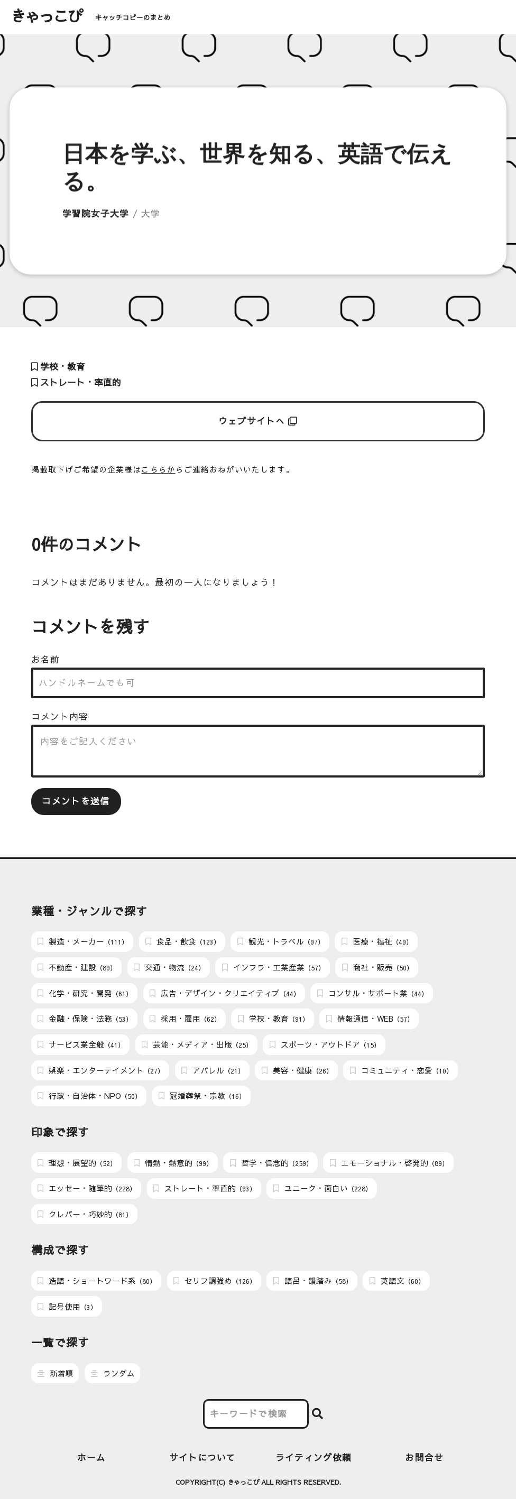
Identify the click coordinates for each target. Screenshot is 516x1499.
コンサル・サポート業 (372, 993)
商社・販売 (377, 967)
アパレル (212, 1070)
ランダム (113, 1373)
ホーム (91, 1457)
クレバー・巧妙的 (85, 1214)
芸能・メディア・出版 (197, 1044)
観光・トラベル (280, 941)
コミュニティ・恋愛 (401, 1070)
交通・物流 (169, 967)
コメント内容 (59, 716)
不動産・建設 (77, 967)
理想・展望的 (77, 1163)
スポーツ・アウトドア (325, 1044)
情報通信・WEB (369, 1018)
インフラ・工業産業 (273, 967)
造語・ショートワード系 (97, 1280)
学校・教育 (58, 366)
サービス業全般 (81, 1044)
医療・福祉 (377, 941)
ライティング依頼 (313, 1457)
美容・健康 (297, 1070)
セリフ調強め (214, 1280)
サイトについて (202, 1457)
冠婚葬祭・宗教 (202, 1095)
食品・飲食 (182, 941)
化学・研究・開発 (85, 993)
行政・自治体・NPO (89, 1095)
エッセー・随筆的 (87, 1188)
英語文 (397, 1280)
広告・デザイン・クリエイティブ (225, 993)
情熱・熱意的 (173, 1163)
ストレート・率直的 (76, 382)
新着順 (55, 1373)
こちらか (158, 469)
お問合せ (424, 1457)
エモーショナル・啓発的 (389, 1163)
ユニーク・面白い (322, 1188)
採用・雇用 (185, 1018)
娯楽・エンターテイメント (101, 1070)
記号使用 (67, 1306)
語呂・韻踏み (312, 1280)
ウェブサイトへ (258, 421)
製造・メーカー (83, 941)
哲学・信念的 (271, 1163)
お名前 (45, 659)
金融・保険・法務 (85, 1018)
